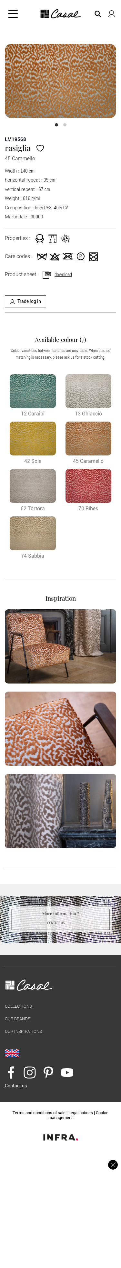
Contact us (60, 923)
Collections (18, 1006)
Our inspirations (23, 1031)
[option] (60, 81)
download (57, 274)
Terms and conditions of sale (39, 1112)
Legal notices (80, 1112)
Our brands (17, 1018)
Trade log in (25, 301)
